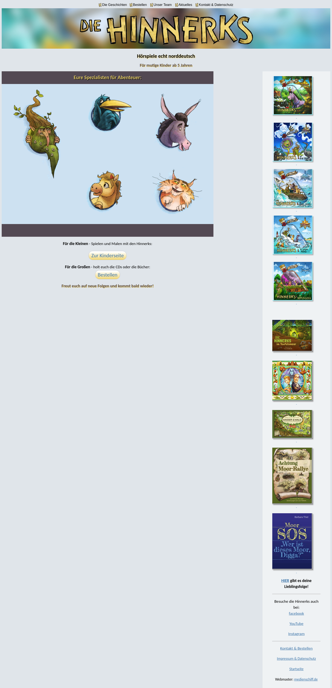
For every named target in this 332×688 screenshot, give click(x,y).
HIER (285, 580)
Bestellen (138, 5)
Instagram (296, 633)
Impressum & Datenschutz (296, 658)
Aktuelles (183, 5)
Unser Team (161, 5)
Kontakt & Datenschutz (214, 5)
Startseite (296, 669)
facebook (296, 613)
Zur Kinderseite (107, 255)
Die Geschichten (113, 5)
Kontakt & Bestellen (296, 648)
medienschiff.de (306, 679)
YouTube (296, 623)
